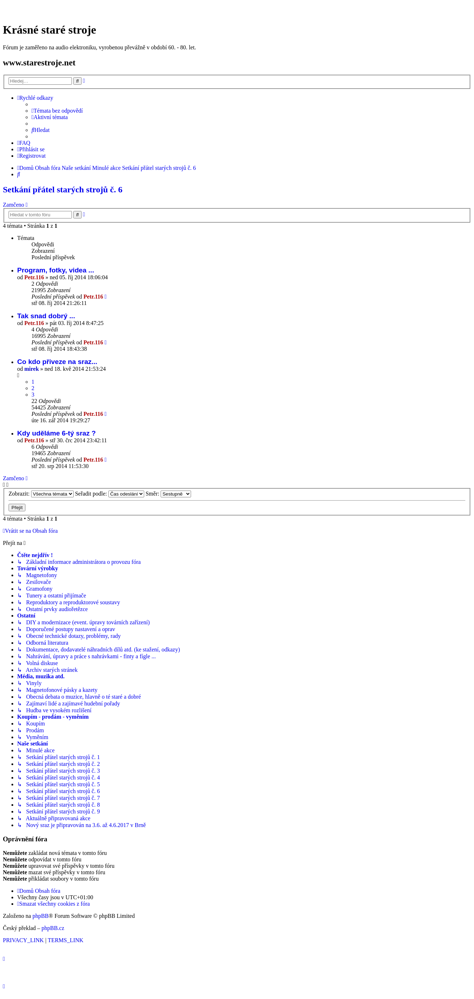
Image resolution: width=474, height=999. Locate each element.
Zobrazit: (41, 494)
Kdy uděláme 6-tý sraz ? (56, 433)
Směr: (168, 494)
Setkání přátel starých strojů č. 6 (62, 189)
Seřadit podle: (109, 494)
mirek (31, 369)
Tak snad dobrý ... (46, 316)
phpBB (41, 916)
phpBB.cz (52, 928)
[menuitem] (57, 111)
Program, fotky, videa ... (55, 270)
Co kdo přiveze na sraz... (57, 361)
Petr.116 (34, 277)
